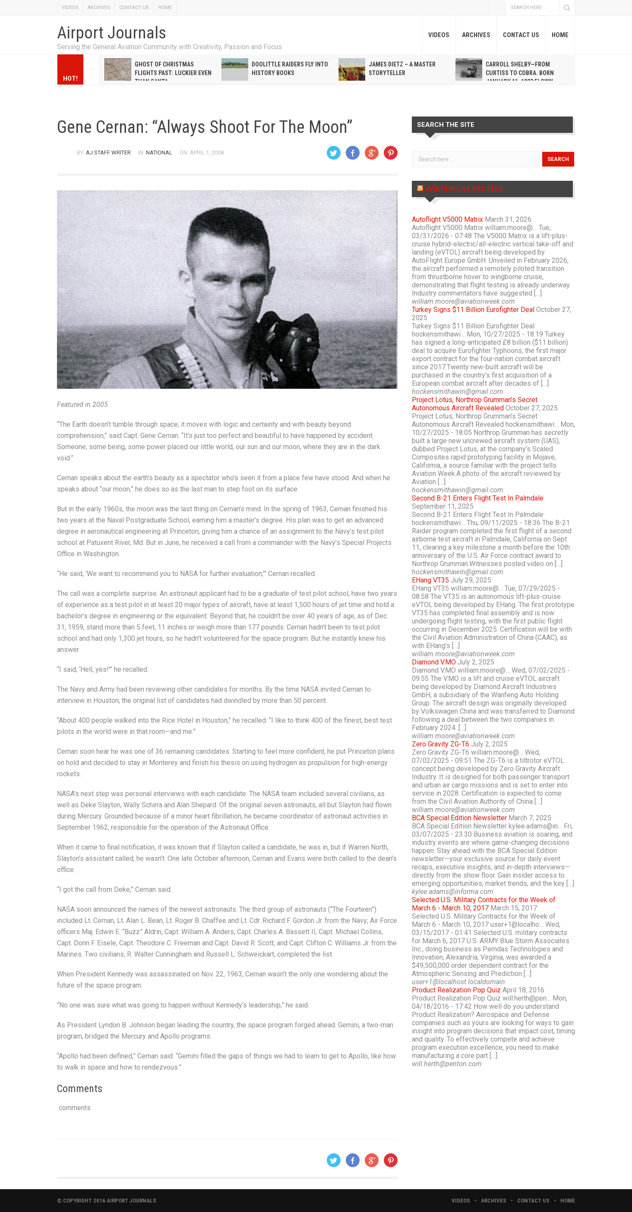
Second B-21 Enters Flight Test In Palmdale (478, 498)
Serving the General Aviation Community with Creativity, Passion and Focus (169, 47)
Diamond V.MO (434, 662)
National (159, 152)
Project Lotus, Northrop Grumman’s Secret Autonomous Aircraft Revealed (474, 404)
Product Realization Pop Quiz (456, 990)
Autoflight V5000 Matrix (447, 219)
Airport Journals (111, 33)
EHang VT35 (430, 580)
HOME (165, 7)
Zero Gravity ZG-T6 (440, 744)
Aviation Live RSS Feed (464, 189)
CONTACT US (134, 7)
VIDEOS (70, 7)
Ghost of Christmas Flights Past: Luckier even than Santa (173, 73)
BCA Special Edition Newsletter (459, 818)
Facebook (497, 7)
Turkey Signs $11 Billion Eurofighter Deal (473, 309)
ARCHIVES (99, 7)
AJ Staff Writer (108, 152)
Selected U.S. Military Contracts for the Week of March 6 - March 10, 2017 (484, 904)
